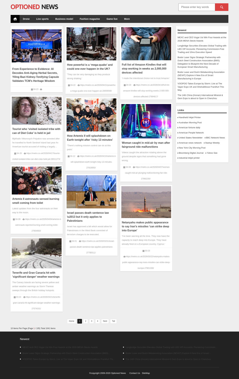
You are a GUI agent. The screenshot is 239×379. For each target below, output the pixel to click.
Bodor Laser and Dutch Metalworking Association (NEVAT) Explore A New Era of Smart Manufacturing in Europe (201, 75)
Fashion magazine (90, 19)
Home (15, 19)
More (127, 19)
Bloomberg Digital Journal (191, 153)
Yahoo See (212, 153)
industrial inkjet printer (189, 158)
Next (105, 321)
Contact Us (134, 373)
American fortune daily (189, 127)
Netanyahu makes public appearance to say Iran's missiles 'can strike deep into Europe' (145, 226)
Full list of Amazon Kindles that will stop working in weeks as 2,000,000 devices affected (144, 68)
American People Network (191, 132)
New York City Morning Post (192, 148)
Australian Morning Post (190, 122)
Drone (26, 19)
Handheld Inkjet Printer (190, 117)
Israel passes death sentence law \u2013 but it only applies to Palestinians (88, 216)
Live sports (42, 19)
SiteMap (146, 373)
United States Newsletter (190, 137)
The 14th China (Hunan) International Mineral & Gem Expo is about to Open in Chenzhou (167, 359)
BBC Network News (215, 137)
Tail (113, 321)
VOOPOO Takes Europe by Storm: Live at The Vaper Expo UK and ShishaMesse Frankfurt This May (201, 86)
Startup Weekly (212, 143)
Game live (112, 19)
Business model (64, 19)
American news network (190, 143)
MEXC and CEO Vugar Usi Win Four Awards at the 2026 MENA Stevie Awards (59, 347)
